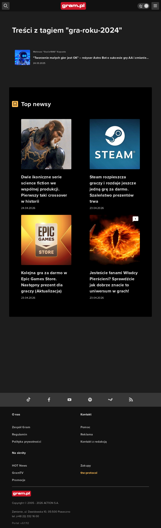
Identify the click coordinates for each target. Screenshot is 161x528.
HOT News (19, 465)
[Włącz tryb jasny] (143, 6)
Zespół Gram (21, 427)
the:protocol (88, 473)
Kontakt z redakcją (93, 441)
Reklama (86, 434)
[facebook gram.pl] (50, 400)
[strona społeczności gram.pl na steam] (111, 400)
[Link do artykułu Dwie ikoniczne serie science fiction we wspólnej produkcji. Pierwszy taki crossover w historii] (46, 164)
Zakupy (85, 465)
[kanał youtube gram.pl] (70, 400)
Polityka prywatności (26, 441)
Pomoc (85, 427)
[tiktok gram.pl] (29, 400)
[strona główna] (73, 6)
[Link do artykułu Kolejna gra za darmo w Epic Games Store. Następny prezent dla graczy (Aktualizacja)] (46, 257)
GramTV (17, 473)
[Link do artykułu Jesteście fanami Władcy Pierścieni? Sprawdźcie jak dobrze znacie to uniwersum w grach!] (114, 257)
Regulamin (19, 434)
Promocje (19, 480)
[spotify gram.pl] (91, 400)
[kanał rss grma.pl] (132, 400)
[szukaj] (6, 6)
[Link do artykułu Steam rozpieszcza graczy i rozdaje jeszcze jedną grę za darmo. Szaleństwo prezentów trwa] (114, 164)
